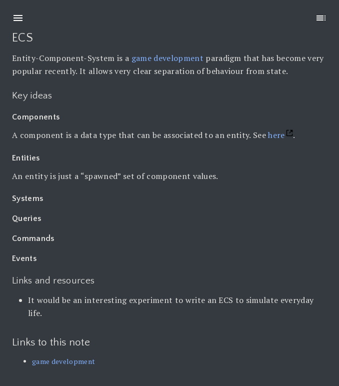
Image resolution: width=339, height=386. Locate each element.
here (276, 135)
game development (168, 58)
